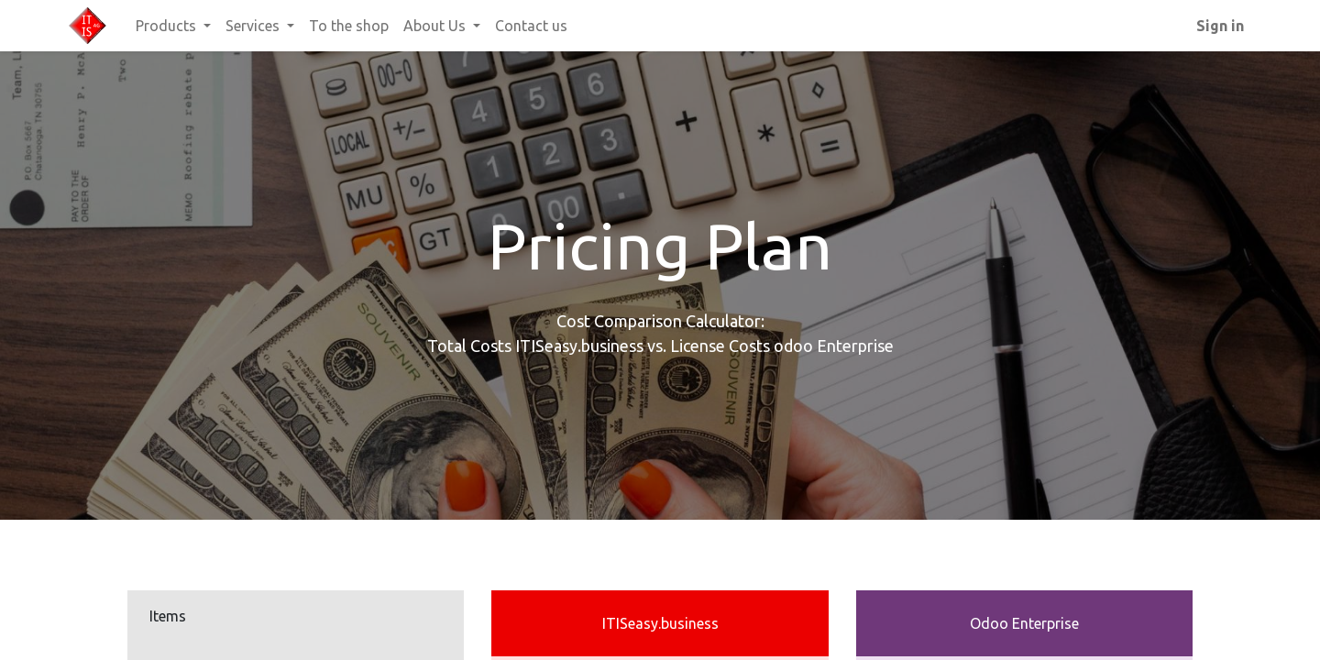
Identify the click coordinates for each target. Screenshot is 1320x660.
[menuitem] (349, 25)
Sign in (1220, 25)
